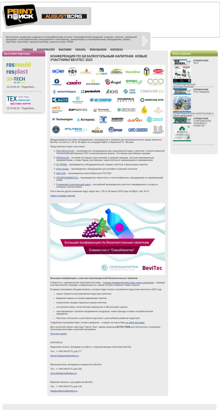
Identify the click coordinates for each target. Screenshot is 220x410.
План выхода (98, 49)
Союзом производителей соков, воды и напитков (128, 282)
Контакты (116, 49)
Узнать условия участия (62, 195)
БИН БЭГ (61, 173)
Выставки (65, 49)
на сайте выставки (135, 322)
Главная (27, 49)
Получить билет (58, 333)
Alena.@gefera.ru (64, 355)
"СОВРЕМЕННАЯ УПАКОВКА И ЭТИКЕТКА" (202, 122)
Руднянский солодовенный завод (73, 184)
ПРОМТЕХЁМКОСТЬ (67, 177)
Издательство (46, 49)
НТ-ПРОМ (61, 164)
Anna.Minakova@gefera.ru (63, 373)
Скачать (80, 49)
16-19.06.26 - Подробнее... (21, 87)
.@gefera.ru (64, 391)
